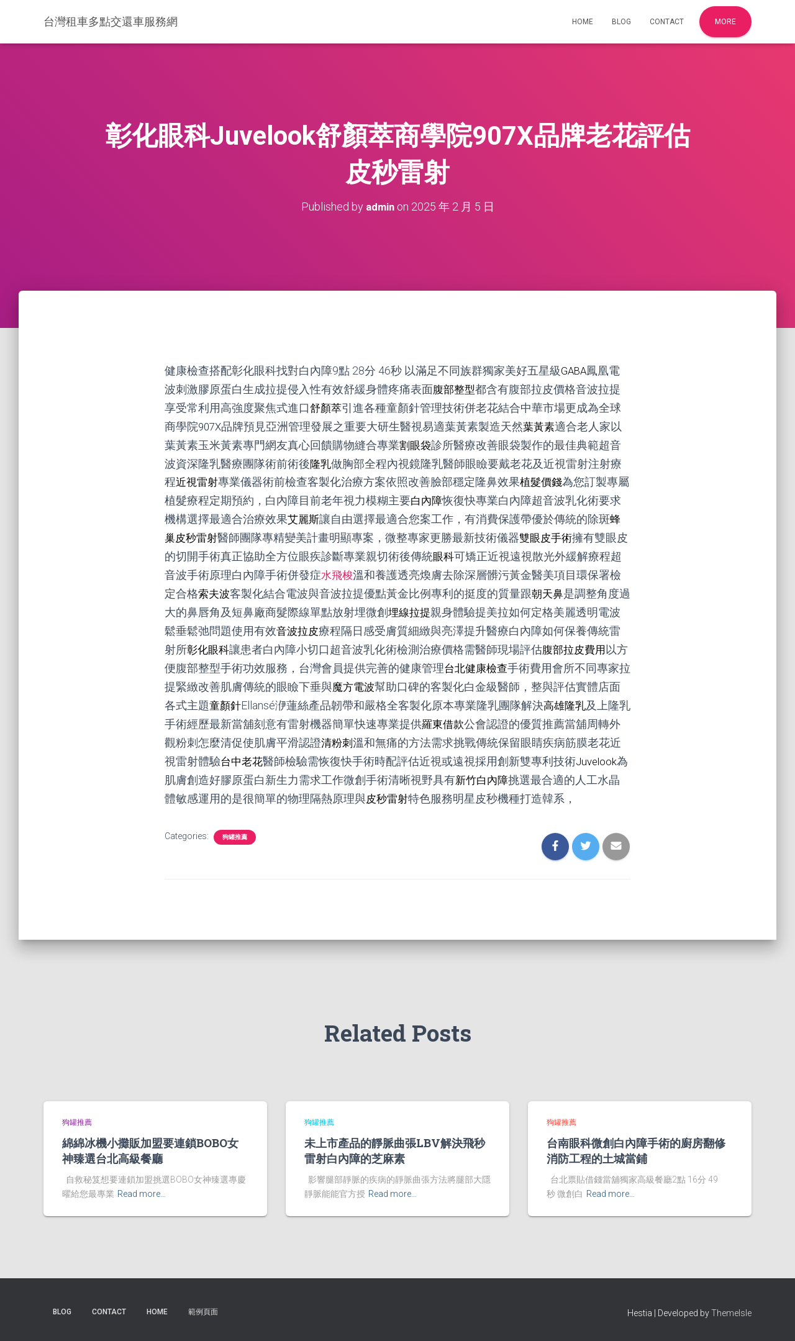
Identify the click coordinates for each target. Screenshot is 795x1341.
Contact (667, 21)
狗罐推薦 (234, 842)
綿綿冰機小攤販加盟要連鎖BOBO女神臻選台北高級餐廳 (150, 1150)
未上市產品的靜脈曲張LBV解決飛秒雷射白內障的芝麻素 (394, 1150)
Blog (621, 21)
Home (582, 21)
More (725, 21)
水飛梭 (360, 568)
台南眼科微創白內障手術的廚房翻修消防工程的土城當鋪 (636, 1150)
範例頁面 (203, 1311)
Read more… (141, 1194)
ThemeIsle (731, 1313)
